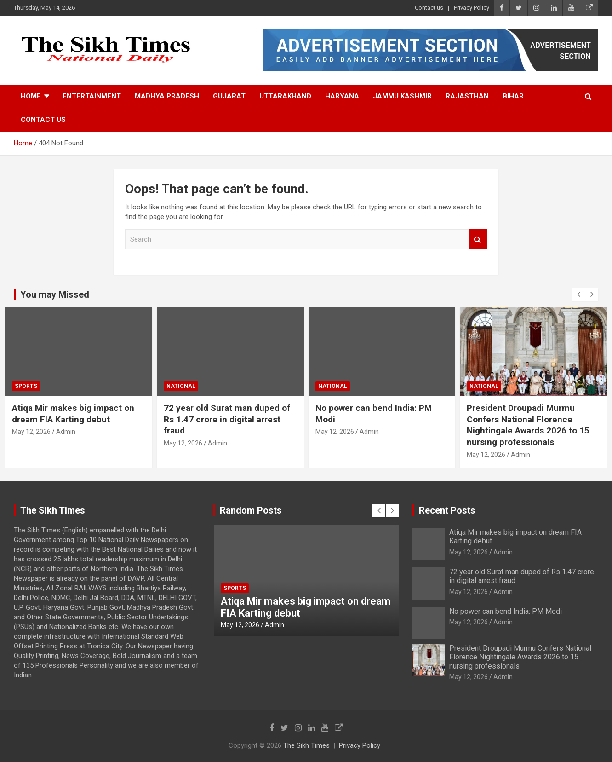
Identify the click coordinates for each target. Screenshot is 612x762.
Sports (26, 386)
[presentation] (578, 294)
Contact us (429, 7)
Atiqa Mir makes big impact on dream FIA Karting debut (73, 414)
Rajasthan (467, 96)
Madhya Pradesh (167, 96)
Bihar (513, 96)
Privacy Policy (471, 7)
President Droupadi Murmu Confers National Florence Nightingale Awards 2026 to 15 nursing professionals (528, 425)
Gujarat (229, 96)
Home (31, 96)
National (180, 386)
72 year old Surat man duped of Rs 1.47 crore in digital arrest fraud (227, 419)
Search (478, 239)
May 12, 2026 (31, 431)
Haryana (342, 96)
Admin (65, 431)
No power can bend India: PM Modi (505, 611)
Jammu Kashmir (402, 96)
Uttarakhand (285, 96)
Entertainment (92, 96)
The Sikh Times (306, 745)
